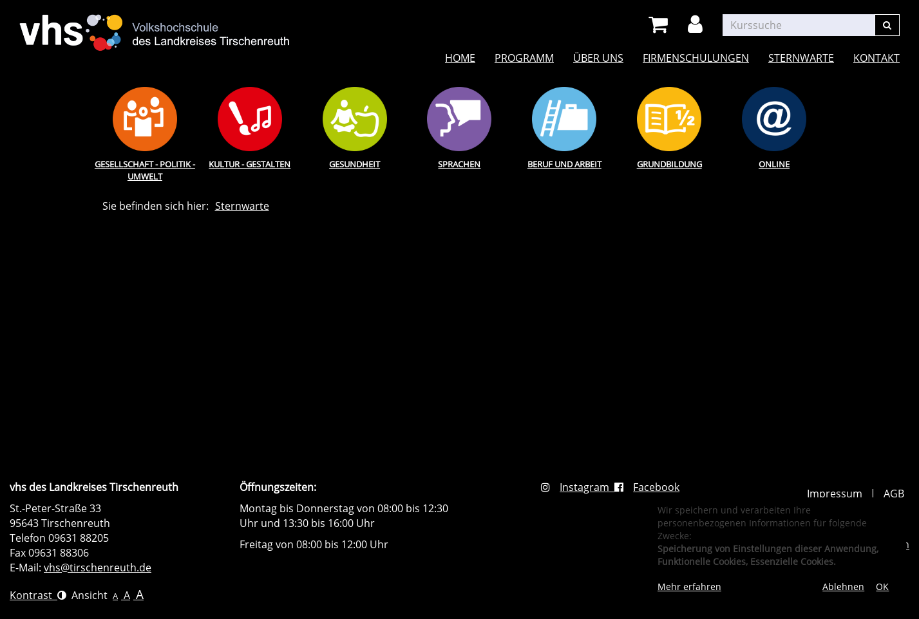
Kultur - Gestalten (249, 164)
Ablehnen (843, 586)
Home (460, 58)
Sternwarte (801, 58)
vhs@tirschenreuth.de (97, 567)
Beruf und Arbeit (564, 164)
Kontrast (38, 595)
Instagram (577, 487)
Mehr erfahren (689, 586)
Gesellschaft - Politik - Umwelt (145, 170)
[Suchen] (887, 25)
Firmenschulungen (696, 58)
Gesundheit (354, 164)
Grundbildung (669, 164)
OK (882, 586)
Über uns (598, 58)
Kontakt (876, 58)
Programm (524, 58)
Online (774, 164)
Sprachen (459, 164)
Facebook (646, 487)
